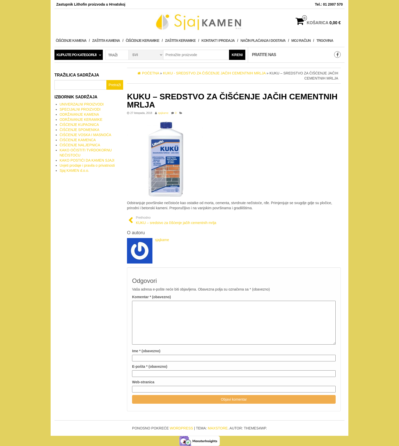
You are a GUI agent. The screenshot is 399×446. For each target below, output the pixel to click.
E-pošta (149, 366)
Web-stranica (143, 382)
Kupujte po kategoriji (76, 55)
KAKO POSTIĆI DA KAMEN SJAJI (87, 160)
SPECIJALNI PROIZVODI (80, 109)
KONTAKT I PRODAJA (218, 40)
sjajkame (163, 112)
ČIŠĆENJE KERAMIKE (142, 40)
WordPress (181, 428)
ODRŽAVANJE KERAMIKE (81, 119)
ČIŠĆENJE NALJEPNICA (80, 145)
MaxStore (218, 428)
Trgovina (324, 40)
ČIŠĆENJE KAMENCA (78, 140)
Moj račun (301, 40)
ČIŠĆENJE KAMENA (71, 40)
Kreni (237, 55)
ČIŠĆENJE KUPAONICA (79, 125)
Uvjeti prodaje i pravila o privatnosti (87, 165)
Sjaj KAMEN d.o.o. (74, 170)
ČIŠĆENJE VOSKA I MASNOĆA (85, 135)
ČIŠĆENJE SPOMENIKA (79, 130)
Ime (146, 351)
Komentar (151, 297)
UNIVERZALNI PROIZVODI (82, 104)
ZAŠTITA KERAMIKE (180, 40)
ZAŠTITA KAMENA (106, 40)
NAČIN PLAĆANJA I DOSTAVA (263, 40)
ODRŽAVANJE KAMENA (79, 114)
